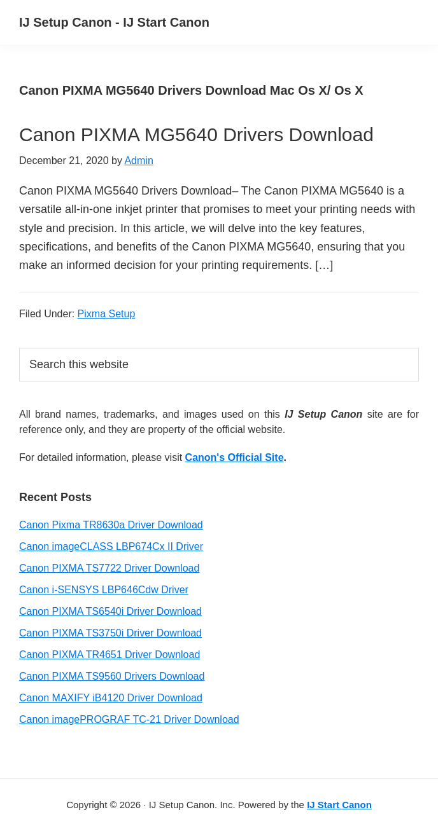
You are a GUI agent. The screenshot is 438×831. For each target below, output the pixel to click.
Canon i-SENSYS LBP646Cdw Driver (103, 589)
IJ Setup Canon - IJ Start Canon (114, 22)
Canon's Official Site (234, 457)
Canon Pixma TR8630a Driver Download (111, 524)
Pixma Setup (107, 313)
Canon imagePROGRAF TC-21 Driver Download (129, 719)
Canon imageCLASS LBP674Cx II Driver (111, 546)
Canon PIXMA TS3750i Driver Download (110, 633)
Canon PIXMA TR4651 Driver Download (109, 654)
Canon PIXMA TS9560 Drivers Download (111, 676)
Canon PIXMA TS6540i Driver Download (110, 611)
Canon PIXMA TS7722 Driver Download (109, 568)
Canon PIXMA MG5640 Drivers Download (196, 134)
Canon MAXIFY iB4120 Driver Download (110, 697)
